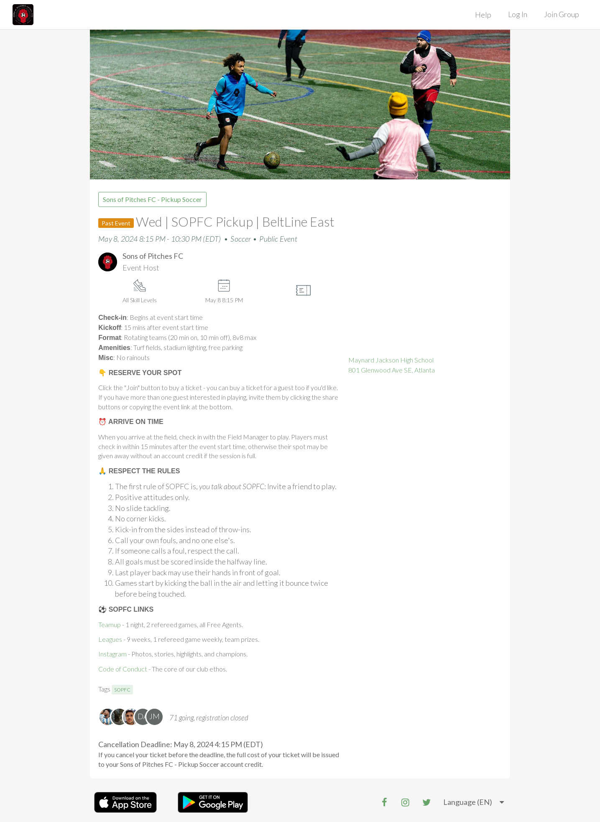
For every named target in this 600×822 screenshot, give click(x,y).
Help (483, 14)
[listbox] (473, 802)
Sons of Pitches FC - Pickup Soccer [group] (152, 199)
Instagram (112, 654)
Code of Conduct (122, 669)
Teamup (109, 624)
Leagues (110, 639)
